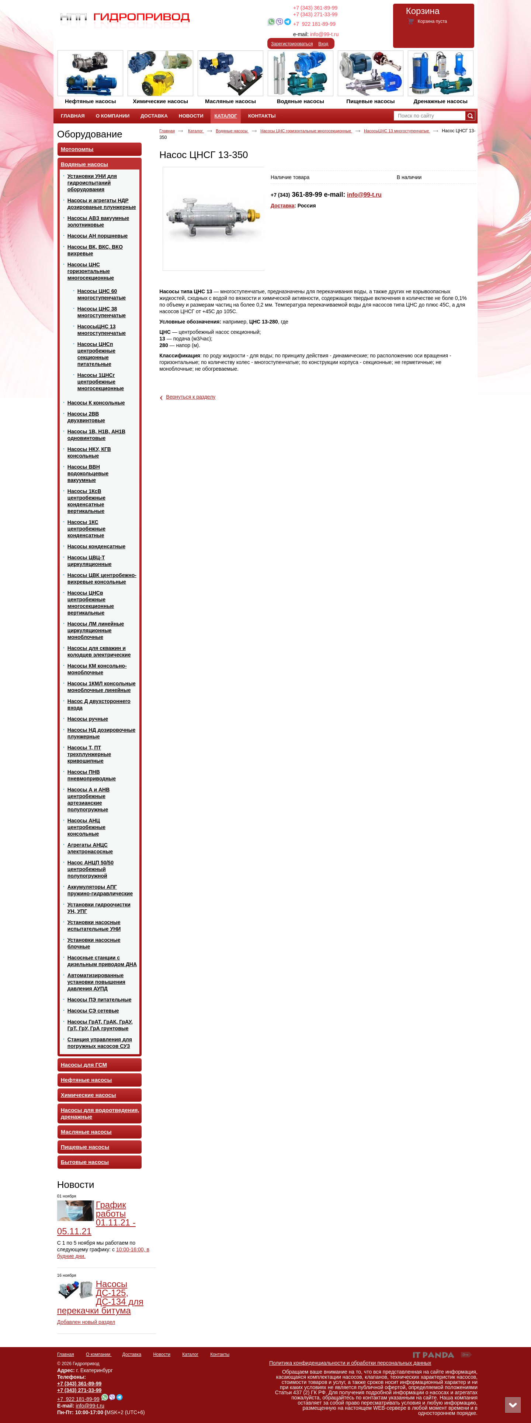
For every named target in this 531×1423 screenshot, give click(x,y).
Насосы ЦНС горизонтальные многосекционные (306, 131)
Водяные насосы (232, 131)
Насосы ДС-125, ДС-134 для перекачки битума (100, 1297)
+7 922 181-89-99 (314, 24)
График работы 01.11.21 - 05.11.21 (96, 1218)
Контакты (219, 1354)
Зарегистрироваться (292, 43)
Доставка (282, 206)
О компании (99, 1354)
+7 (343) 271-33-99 (315, 14)
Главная (167, 131)
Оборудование (89, 134)
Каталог (225, 116)
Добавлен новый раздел (86, 1322)
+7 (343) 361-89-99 (315, 8)
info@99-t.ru (324, 34)
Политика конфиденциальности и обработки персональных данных (350, 1363)
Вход (323, 43)
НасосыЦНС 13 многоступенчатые (397, 131)
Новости (75, 1184)
